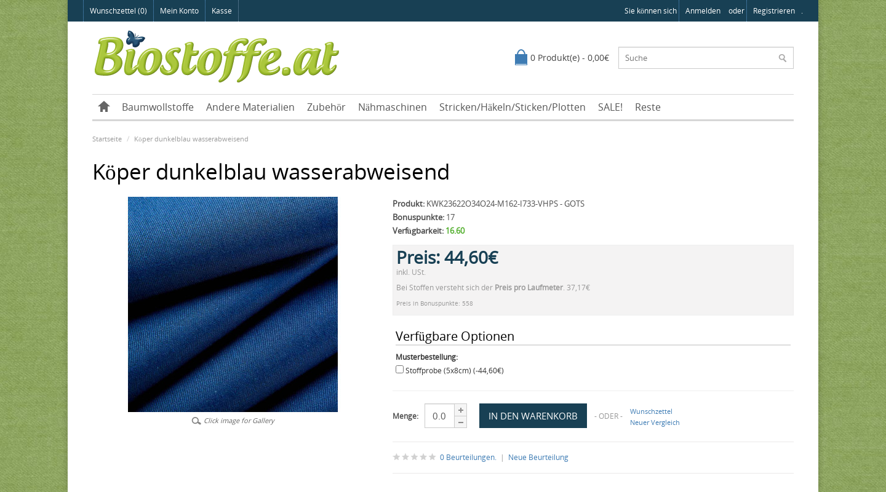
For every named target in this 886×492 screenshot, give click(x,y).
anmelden (702, 11)
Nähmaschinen (392, 107)
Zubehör (326, 107)
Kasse (222, 11)
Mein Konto (179, 11)
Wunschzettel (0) (118, 11)
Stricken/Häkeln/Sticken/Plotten (512, 107)
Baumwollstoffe (158, 107)
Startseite (107, 138)
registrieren (774, 11)
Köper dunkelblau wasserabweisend (191, 138)
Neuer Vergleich (655, 422)
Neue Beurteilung (538, 457)
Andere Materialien (250, 107)
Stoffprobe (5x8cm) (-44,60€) (454, 370)
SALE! (610, 107)
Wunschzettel (651, 411)
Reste (648, 107)
